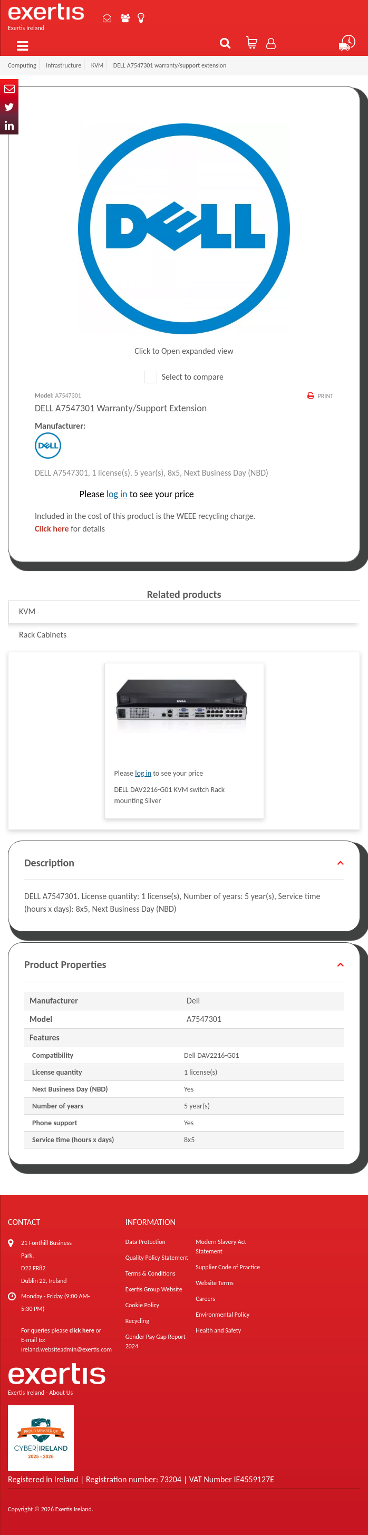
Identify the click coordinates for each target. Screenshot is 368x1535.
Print (325, 396)
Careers (205, 1298)
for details (70, 529)
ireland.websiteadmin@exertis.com (66, 1349)
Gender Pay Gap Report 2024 (155, 1341)
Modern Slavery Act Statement (221, 1246)
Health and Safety (218, 1330)
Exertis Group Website (153, 1289)
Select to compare (184, 377)
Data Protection (145, 1242)
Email (9, 88)
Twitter (9, 107)
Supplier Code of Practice (228, 1267)
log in (117, 494)
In (9, 125)
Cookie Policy (142, 1305)
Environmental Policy (222, 1314)
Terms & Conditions (150, 1273)
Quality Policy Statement (156, 1257)
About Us (125, 18)
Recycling (137, 1321)
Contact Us (107, 18)
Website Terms (215, 1283)
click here (82, 1330)
